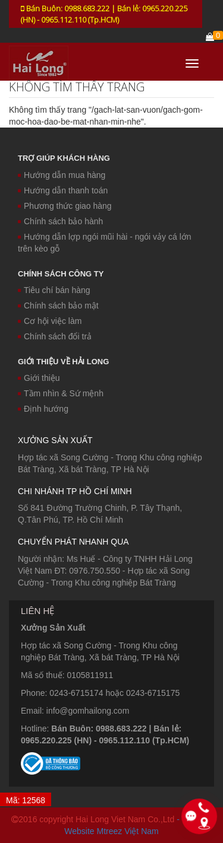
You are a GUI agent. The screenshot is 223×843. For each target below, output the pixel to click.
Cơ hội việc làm (49, 321)
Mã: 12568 (25, 800)
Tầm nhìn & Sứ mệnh (60, 393)
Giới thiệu (39, 378)
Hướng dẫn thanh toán (63, 190)
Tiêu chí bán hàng (54, 290)
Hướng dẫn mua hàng (61, 175)
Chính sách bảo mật (58, 305)
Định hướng (43, 408)
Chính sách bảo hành (60, 221)
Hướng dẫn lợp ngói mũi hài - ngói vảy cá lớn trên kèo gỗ (104, 242)
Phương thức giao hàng (65, 206)
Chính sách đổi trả (55, 336)
